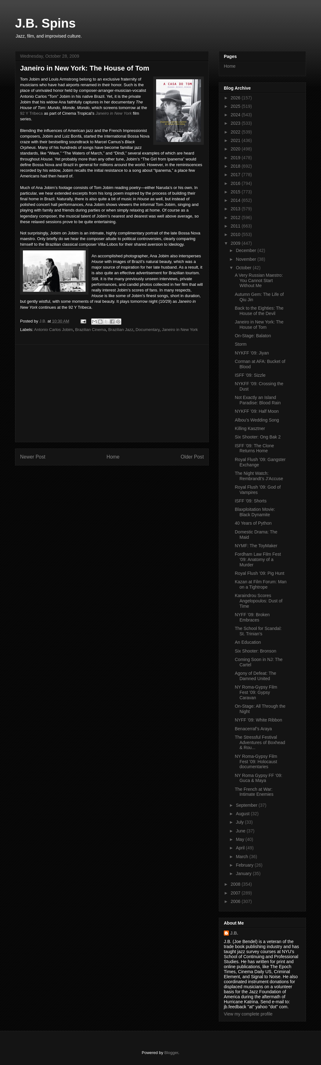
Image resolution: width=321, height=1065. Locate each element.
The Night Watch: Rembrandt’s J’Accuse (259, 476)
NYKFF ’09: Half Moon (257, 411)
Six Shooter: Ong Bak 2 (258, 436)
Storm (240, 344)
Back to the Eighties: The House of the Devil (259, 311)
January (244, 873)
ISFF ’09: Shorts (250, 500)
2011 (236, 225)
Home (113, 456)
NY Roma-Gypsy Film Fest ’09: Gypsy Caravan (256, 692)
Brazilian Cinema (90, 329)
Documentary (148, 329)
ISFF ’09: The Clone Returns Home (254, 448)
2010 (236, 234)
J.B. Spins (45, 23)
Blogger (171, 1052)
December (246, 250)
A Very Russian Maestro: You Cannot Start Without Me (259, 280)
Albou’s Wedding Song (257, 419)
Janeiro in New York (114, 113)
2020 (236, 148)
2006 (236, 901)
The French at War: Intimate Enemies (254, 792)
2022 (236, 131)
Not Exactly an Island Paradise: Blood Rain (258, 400)
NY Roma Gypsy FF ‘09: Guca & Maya (258, 778)
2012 (236, 217)
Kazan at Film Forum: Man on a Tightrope (261, 584)
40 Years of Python (253, 523)
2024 (236, 114)
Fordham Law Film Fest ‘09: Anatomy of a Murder (258, 559)
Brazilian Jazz (120, 329)
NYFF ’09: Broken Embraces (252, 617)
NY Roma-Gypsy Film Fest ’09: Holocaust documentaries (256, 761)
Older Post (192, 456)
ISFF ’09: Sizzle (250, 375)
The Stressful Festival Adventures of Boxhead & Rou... (260, 742)
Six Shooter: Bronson (255, 650)
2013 (236, 208)
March (242, 856)
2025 (236, 106)
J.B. (234, 933)
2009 (236, 243)
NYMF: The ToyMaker (256, 545)
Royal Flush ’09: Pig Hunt (259, 573)
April (241, 847)
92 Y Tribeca (31, 113)
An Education (248, 642)
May (240, 839)
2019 (236, 157)
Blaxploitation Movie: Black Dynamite (255, 512)
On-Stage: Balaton (253, 335)
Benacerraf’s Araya (253, 728)
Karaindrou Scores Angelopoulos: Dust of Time (258, 601)
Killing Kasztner (250, 428)
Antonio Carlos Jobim (53, 329)
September (247, 805)
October (244, 267)
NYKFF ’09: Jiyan (252, 352)
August (243, 813)
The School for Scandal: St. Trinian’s (258, 631)
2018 (236, 166)
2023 (236, 123)
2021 (236, 140)
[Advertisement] (112, 393)
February (245, 865)
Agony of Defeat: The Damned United (255, 676)
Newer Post (32, 456)
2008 (236, 884)
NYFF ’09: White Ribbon (258, 719)
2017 (236, 174)
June (241, 830)
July (240, 822)
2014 (236, 200)
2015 (236, 191)
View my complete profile (248, 1013)
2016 (236, 183)
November (246, 259)
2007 (236, 892)
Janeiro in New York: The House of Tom (259, 324)
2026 (236, 97)
